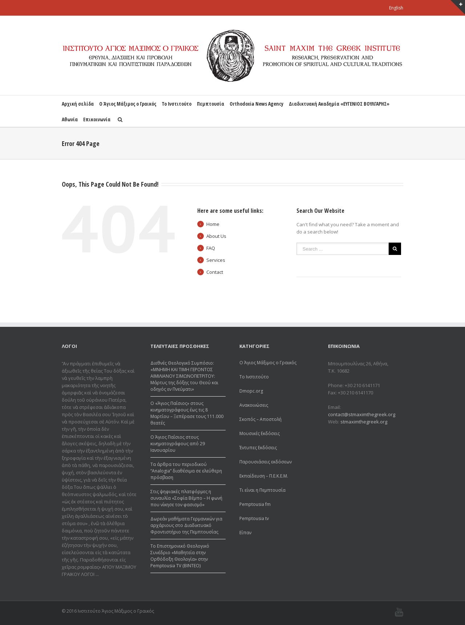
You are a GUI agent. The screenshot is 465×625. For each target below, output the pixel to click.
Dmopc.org (251, 391)
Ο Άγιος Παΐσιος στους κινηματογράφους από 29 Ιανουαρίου (177, 443)
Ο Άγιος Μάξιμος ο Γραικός (127, 103)
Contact (214, 272)
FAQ (210, 248)
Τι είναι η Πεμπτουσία (262, 490)
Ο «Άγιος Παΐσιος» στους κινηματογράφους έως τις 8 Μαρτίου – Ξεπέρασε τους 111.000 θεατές (186, 413)
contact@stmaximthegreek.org (361, 414)
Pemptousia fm (255, 504)
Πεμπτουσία (210, 103)
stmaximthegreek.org (363, 421)
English (396, 8)
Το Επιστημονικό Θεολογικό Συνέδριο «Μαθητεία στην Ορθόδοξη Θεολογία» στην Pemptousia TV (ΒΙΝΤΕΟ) (179, 556)
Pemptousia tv (254, 518)
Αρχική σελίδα (78, 103)
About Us (216, 236)
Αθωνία (70, 119)
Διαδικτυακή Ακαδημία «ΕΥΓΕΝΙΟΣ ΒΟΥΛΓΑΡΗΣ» (339, 103)
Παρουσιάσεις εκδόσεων (265, 462)
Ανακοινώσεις (253, 405)
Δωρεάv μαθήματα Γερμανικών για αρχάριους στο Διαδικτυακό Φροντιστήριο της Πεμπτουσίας (186, 525)
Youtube (399, 612)
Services (215, 260)
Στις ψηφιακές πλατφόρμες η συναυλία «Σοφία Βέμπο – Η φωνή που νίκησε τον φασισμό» (186, 498)
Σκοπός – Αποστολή (260, 419)
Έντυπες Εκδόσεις (258, 448)
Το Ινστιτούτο (176, 103)
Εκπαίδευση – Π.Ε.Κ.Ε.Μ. (263, 476)
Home (212, 224)
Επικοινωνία (96, 119)
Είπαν (245, 532)
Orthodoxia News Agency (256, 103)
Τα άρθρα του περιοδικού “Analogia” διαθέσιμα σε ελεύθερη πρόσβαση (186, 470)
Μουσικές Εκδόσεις (259, 433)
